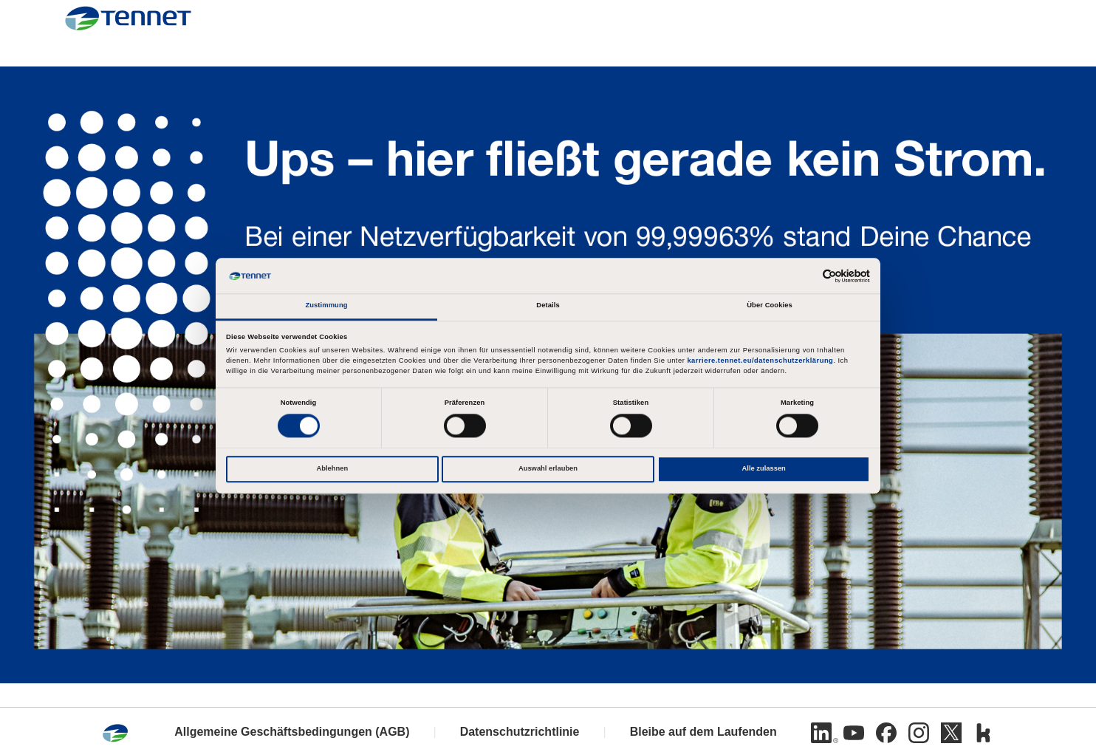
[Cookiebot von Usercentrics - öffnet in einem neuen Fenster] (805, 276)
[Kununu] (983, 732)
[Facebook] (886, 732)
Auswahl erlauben (548, 468)
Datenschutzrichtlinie (520, 731)
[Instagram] (918, 732)
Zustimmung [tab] (326, 306)
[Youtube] (853, 732)
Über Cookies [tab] (769, 306)
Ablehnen (332, 468)
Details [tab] (547, 306)
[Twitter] (951, 732)
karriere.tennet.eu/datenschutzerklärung (760, 361)
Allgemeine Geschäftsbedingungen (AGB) (291, 731)
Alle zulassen (764, 468)
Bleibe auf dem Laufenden (703, 731)
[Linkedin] (821, 732)
